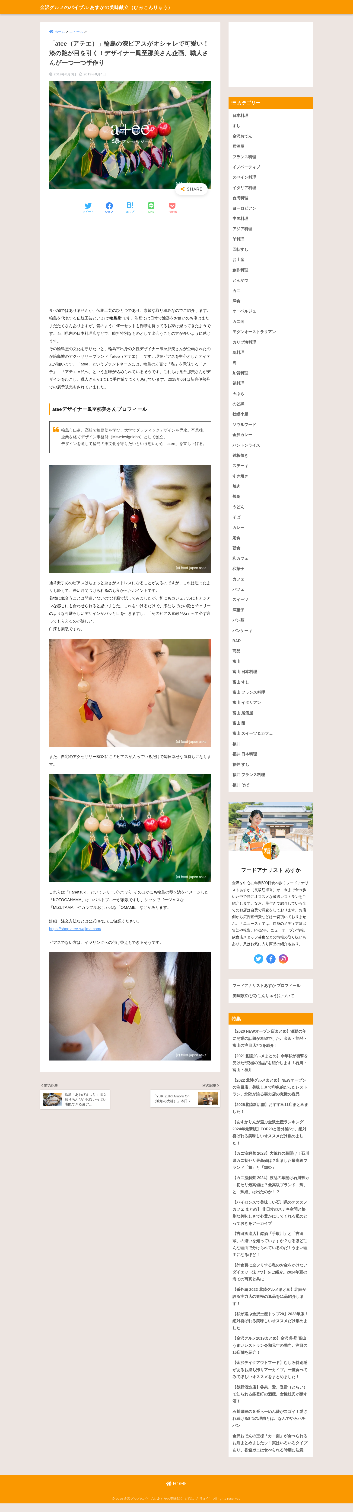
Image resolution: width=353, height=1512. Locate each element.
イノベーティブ (246, 167)
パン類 (238, 624)
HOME (176, 1492)
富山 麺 (238, 727)
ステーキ (240, 468)
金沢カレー (242, 437)
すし (236, 126)
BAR (236, 644)
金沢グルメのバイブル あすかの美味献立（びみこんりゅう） (118, 7)
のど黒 (238, 406)
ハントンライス (246, 447)
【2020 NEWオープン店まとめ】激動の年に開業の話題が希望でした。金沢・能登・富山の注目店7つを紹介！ (269, 1043)
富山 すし (240, 686)
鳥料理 (238, 354)
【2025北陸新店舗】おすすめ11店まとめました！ (270, 1114)
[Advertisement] (130, 264)
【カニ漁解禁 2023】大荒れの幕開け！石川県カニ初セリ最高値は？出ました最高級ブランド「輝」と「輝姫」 (270, 1166)
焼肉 (236, 489)
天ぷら (238, 395)
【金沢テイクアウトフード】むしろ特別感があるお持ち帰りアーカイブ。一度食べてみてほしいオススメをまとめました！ (269, 1377)
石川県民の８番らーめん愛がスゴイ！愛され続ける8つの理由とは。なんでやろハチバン (269, 1427)
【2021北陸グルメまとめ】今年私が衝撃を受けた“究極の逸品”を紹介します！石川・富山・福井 (270, 1068)
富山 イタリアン (246, 707)
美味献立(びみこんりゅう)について (263, 1001)
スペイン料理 (244, 178)
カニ (236, 292)
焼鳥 (236, 499)
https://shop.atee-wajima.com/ (75, 929)
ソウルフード (244, 427)
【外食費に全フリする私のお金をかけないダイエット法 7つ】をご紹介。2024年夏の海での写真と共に (269, 1279)
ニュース (76, 32)
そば (236, 520)
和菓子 (238, 572)
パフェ (238, 592)
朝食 (236, 551)
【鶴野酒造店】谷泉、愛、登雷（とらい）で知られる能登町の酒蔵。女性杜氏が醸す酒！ (269, 1402)
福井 (236, 748)
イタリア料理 (244, 188)
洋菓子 (238, 613)
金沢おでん (242, 136)
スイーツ (240, 603)
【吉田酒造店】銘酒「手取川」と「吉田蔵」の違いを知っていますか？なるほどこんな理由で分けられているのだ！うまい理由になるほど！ (269, 1251)
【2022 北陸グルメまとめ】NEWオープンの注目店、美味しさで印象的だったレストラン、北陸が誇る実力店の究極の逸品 (269, 1092)
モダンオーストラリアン (254, 333)
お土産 (238, 261)
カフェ (238, 582)
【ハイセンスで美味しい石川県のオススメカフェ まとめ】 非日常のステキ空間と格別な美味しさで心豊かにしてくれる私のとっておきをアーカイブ (269, 1219)
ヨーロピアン (244, 209)
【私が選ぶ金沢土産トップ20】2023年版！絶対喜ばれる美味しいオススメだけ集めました (270, 1328)
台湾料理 (240, 199)
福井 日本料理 (244, 759)
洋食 (236, 302)
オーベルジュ (244, 312)
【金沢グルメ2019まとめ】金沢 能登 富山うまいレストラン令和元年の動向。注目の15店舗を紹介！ (269, 1353)
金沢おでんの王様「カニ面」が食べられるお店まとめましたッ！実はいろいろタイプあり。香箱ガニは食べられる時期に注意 (269, 1451)
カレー (238, 530)
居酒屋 (238, 147)
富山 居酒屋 (242, 717)
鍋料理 (238, 385)
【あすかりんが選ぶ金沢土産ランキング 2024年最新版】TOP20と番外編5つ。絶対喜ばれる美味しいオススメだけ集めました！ (269, 1138)
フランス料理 (244, 157)
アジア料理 (242, 230)
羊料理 (238, 240)
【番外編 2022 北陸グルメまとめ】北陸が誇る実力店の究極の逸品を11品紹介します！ (269, 1304)
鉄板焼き (240, 458)
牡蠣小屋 (240, 416)
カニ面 (238, 323)
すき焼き (240, 479)
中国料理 (240, 219)
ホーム (59, 32)
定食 (236, 541)
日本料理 (240, 115)
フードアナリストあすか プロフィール (266, 990)
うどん (238, 510)
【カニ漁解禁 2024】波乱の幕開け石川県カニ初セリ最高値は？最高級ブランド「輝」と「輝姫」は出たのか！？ (270, 1191)
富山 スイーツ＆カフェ (252, 738)
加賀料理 (240, 375)
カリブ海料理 (244, 344)
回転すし (240, 250)
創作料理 (240, 271)
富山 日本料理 (244, 676)
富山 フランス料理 (248, 696)
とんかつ (240, 281)
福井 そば (240, 790)
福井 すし (240, 769)
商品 (236, 655)
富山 (236, 665)
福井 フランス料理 (248, 779)
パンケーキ (242, 634)
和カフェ (240, 561)
